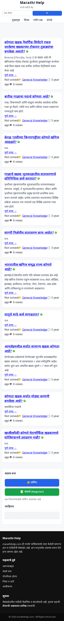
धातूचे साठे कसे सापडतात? (21, 315)
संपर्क (49, 20)
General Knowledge (34, 80)
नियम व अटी (8, 581)
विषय (26, 20)
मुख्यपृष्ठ (16, 20)
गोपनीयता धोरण (10, 576)
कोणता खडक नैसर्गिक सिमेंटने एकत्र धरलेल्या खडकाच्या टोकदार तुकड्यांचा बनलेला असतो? (28, 47)
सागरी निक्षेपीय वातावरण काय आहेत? (29, 233)
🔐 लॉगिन (32, 482)
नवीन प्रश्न (38, 20)
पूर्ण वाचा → (10, 75)
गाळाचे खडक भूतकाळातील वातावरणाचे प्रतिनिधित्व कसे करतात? (30, 176)
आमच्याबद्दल (8, 566)
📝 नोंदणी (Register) (32, 492)
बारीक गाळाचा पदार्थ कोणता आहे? (27, 97)
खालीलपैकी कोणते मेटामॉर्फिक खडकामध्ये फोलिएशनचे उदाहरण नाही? (31, 435)
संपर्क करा (7, 571)
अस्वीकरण (7, 586)
